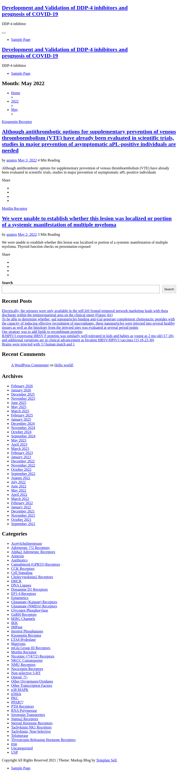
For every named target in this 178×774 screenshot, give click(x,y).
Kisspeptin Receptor (17, 122)
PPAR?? (17, 702)
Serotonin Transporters (28, 715)
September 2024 (23, 436)
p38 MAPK (19, 690)
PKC (14, 698)
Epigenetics (20, 598)
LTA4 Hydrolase (23, 640)
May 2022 (18, 490)
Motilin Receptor (14, 208)
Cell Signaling (21, 573)
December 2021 (23, 511)
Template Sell (106, 760)
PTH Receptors (22, 706)
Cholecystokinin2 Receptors (32, 577)
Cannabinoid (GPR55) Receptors (35, 564)
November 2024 (23, 428)
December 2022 (23, 461)
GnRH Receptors (24, 614)
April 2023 (19, 444)
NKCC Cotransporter (27, 660)
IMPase (16, 627)
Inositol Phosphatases (27, 631)
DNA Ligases (21, 585)
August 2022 (20, 478)
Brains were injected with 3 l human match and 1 (38, 344)
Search (7, 283)
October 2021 (21, 520)
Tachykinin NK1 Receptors (31, 727)
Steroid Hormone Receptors (32, 723)
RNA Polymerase (24, 711)
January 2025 (21, 419)
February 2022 (22, 503)
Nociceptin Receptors (27, 669)
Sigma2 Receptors (24, 719)
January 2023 (21, 457)
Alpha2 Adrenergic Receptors (33, 552)
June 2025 (18, 403)
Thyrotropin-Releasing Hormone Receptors (43, 740)
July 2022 (18, 482)
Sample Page (20, 40)
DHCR (16, 581)
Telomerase (19, 736)
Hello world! (63, 365)
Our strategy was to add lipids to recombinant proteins (42, 332)
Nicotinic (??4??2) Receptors (32, 656)
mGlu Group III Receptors (30, 648)
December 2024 (23, 424)
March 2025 (20, 411)
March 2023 (20, 449)
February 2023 (22, 453)
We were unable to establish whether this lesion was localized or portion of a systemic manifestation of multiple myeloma (87, 221)
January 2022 (21, 507)
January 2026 (21, 390)
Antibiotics (19, 560)
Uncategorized (22, 748)
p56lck (16, 694)
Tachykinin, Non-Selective (31, 731)
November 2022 (23, 465)
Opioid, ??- (19, 677)
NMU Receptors (23, 665)
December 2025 (23, 394)
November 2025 (23, 398)
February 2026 (22, 386)
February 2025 (22, 415)
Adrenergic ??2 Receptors (30, 548)
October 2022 (21, 469)
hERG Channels (23, 619)
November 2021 (23, 515)
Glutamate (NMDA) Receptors (34, 606)
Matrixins (18, 644)
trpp (14, 744)
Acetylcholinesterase (26, 543)
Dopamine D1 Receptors (29, 589)
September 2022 (23, 474)
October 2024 (21, 432)
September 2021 (23, 524)
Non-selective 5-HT (26, 673)
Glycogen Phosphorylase (29, 610)
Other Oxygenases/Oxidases (32, 681)
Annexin (17, 556)
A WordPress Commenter (30, 365)
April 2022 (19, 495)
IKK (14, 623)
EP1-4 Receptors (23, 594)
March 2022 (20, 499)
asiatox (11, 160)
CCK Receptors (23, 569)
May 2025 (18, 407)
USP (14, 752)
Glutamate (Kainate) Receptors (34, 602)
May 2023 (18, 440)
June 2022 (18, 486)
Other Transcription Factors (31, 685)
